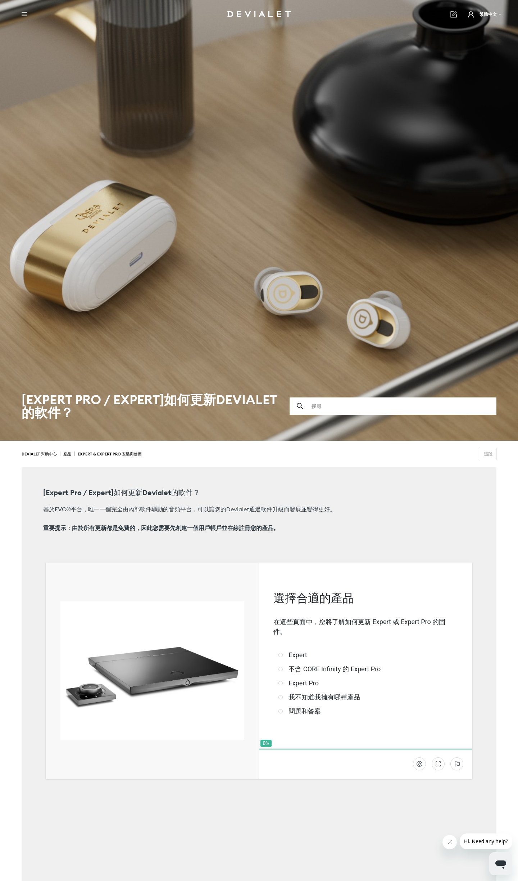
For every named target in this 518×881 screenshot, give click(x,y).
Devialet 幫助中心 (40, 454)
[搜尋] (393, 406)
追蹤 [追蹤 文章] (488, 454)
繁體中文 (491, 14)
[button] (471, 14)
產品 (67, 454)
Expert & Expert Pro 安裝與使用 (110, 454)
